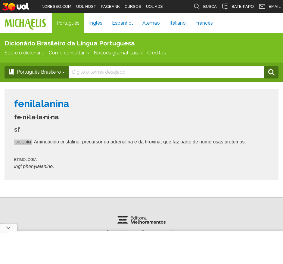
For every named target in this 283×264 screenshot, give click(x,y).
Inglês (95, 23)
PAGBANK (110, 6)
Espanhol (122, 23)
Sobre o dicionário (25, 53)
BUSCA (205, 6)
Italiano (177, 23)
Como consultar (69, 53)
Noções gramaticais (118, 53)
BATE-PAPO (238, 6)
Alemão (151, 23)
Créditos (156, 53)
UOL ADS (154, 6)
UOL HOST (86, 6)
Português (68, 23)
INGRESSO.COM (55, 6)
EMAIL (270, 6)
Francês (204, 23)
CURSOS (133, 6)
